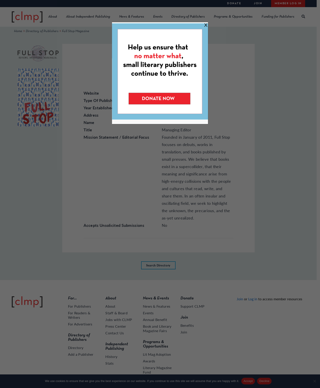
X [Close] (205, 25)
